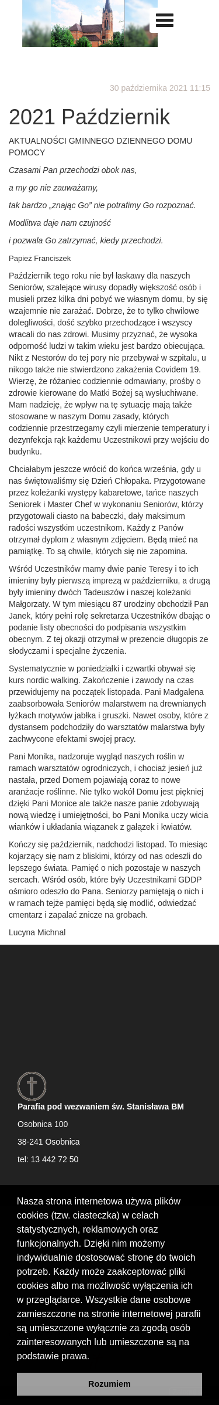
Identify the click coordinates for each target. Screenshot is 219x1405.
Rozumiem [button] (109, 1384)
